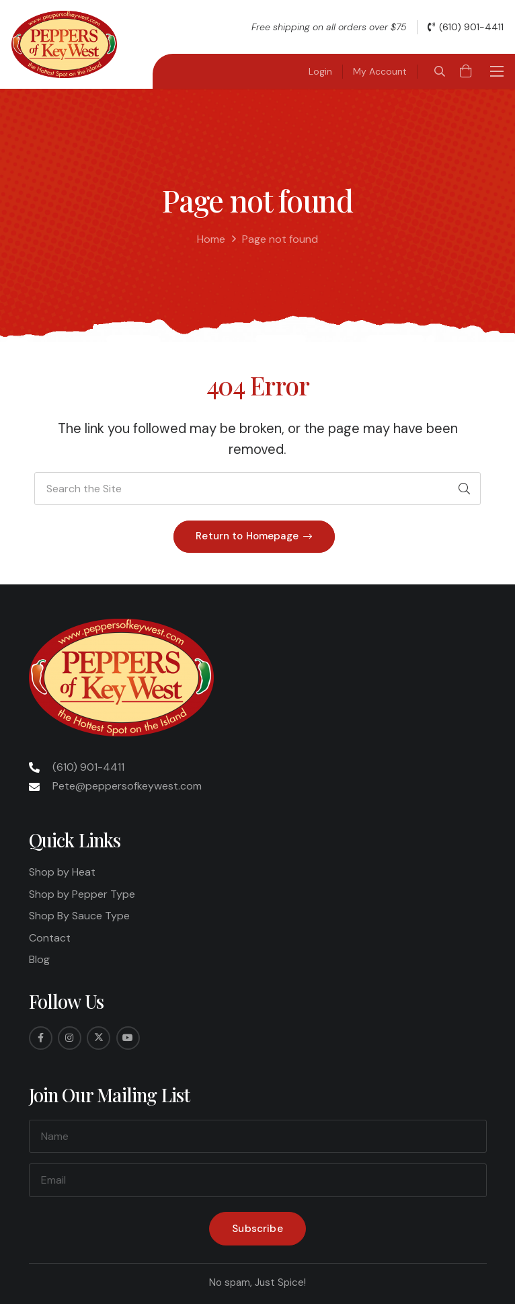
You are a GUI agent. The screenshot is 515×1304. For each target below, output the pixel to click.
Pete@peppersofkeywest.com (127, 786)
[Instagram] (69, 1038)
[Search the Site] (257, 489)
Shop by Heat (62, 872)
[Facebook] (40, 1038)
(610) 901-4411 (88, 767)
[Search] (464, 489)
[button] (439, 71)
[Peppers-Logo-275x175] (64, 44)
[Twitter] (98, 1038)
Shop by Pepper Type (82, 894)
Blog (39, 959)
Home (211, 239)
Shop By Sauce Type (79, 916)
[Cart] (466, 71)
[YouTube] (128, 1038)
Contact (50, 938)
